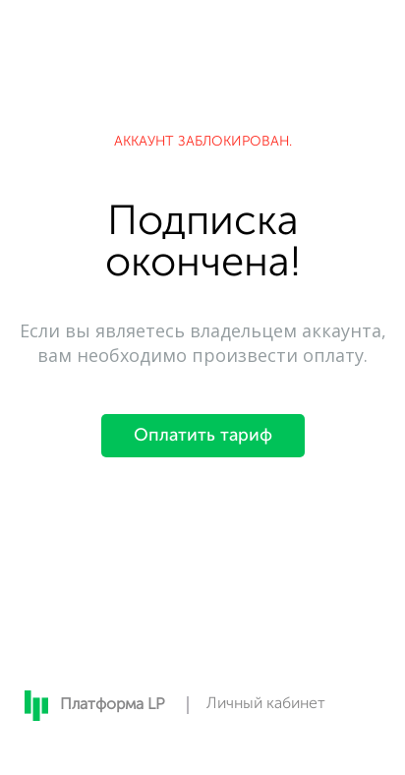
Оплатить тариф (203, 436)
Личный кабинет (265, 704)
